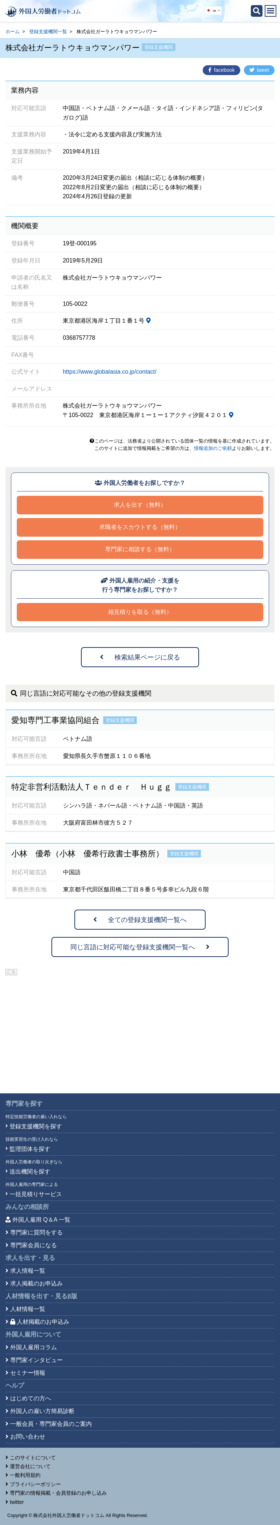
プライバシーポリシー (35, 1484)
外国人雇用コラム (33, 1347)
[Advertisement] (140, 1031)
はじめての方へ (30, 1398)
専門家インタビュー (36, 1360)
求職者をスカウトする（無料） (140, 527)
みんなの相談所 (27, 1206)
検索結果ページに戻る (140, 657)
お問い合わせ (27, 1436)
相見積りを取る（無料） (140, 612)
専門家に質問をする (36, 1232)
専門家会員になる (33, 1245)
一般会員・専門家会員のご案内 (51, 1424)
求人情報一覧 (27, 1271)
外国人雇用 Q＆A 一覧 (41, 1220)
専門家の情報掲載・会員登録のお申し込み (58, 1493)
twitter (17, 1502)
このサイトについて (33, 1457)
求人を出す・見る (30, 1257)
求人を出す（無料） (140, 505)
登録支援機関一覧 (48, 31)
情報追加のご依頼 (213, 448)
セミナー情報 (27, 1373)
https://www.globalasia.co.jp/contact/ (109, 372)
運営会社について (30, 1466)
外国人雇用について (33, 1334)
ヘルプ (14, 1385)
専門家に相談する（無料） (140, 549)
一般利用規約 (25, 1475)
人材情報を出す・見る (41, 1296)
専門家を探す (24, 1103)
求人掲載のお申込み (36, 1283)
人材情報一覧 (27, 1309)
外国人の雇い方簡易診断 (42, 1411)
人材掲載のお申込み (39, 1322)
